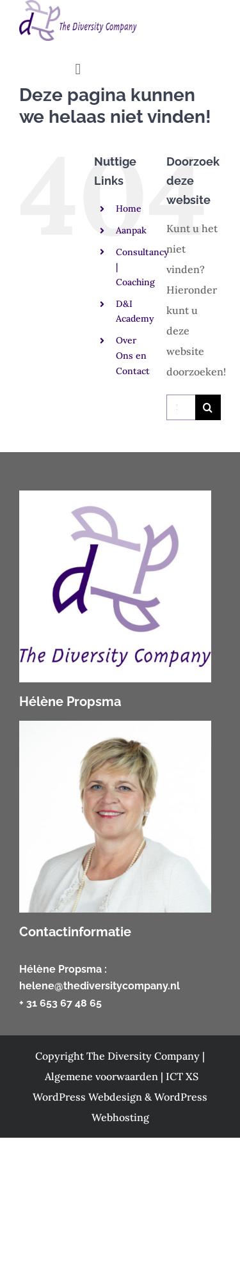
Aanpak (131, 230)
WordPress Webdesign (89, 1096)
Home (128, 208)
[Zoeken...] (180, 407)
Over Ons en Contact (133, 355)
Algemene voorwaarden (103, 1076)
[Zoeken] (208, 407)
